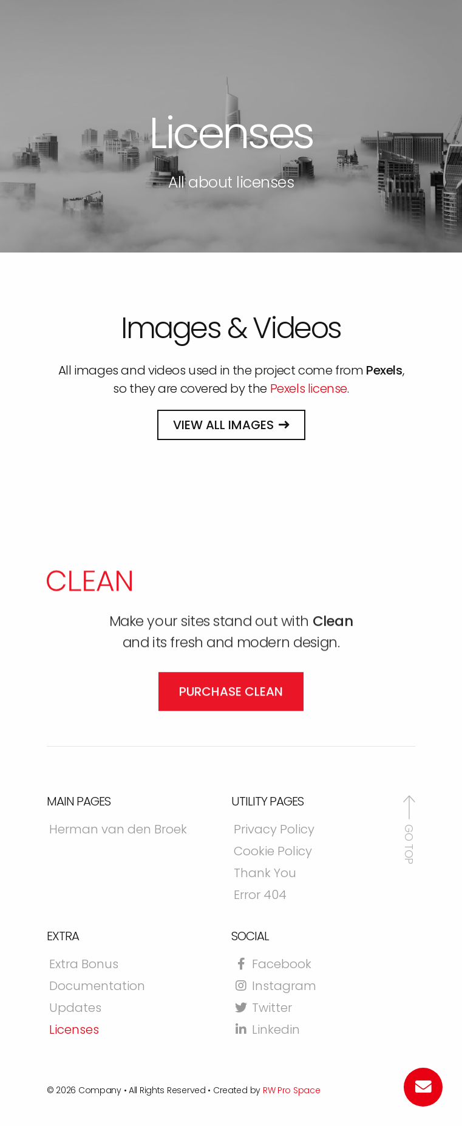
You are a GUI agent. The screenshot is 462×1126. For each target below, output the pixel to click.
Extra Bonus (83, 965)
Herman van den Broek (118, 830)
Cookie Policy (273, 852)
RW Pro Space (292, 1090)
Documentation (97, 987)
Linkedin (267, 1030)
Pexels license (308, 388)
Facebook (272, 965)
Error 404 (260, 896)
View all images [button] (223, 424)
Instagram (275, 987)
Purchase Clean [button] (231, 751)
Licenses (74, 1030)
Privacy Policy (274, 830)
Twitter (263, 1009)
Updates (75, 1009)
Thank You (265, 874)
